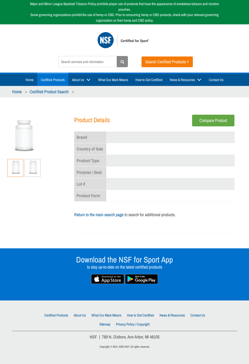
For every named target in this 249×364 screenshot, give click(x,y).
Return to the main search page (99, 215)
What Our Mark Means (113, 79)
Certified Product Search (49, 92)
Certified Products (53, 79)
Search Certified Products (165, 62)
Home (30, 79)
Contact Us (216, 79)
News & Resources (182, 79)
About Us (78, 79)
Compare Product (213, 120)
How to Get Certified (148, 79)
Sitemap (104, 324)
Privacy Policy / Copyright (133, 324)
